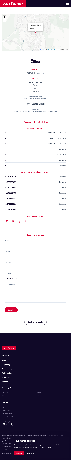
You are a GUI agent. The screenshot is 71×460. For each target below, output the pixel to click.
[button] (35, 32)
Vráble (4, 396)
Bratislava (5, 393)
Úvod (4, 360)
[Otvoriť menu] (67, 3)
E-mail (7, 252)
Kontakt (5, 381)
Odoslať (11, 310)
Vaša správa (10, 284)
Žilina (39, 396)
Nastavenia (30, 453)
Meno (7, 241)
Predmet (8, 273)
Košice (39, 393)
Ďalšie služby (7, 373)
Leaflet (42, 49)
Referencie (6, 377)
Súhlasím (19, 453)
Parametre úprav (8, 369)
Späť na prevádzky (35, 322)
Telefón (8, 262)
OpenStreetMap (51, 49)
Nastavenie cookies (8, 454)
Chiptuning (6, 365)
